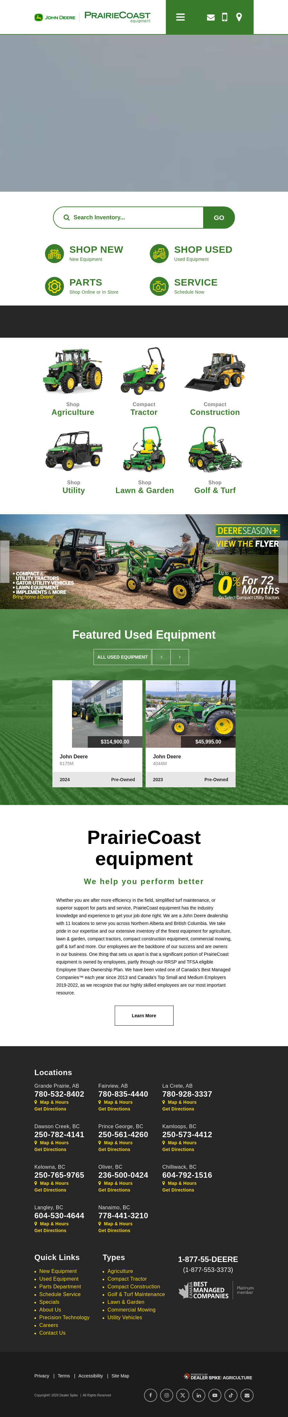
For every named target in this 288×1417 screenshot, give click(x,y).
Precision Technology (64, 1317)
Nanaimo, (114, 1207)
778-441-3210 (123, 1216)
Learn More (144, 1015)
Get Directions (50, 1108)
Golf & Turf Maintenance (136, 1294)
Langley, (48, 1207)
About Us (50, 1309)
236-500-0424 (123, 1175)
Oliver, (110, 1167)
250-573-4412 (187, 1134)
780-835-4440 (123, 1094)
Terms (64, 1375)
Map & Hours (51, 1102)
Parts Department (60, 1286)
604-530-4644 (59, 1216)
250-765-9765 (59, 1175)
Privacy (41, 1375)
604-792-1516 (187, 1175)
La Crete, (177, 1086)
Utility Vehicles (125, 1317)
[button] (5, 561)
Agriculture (120, 1271)
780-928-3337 (187, 1094)
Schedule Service (60, 1294)
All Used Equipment (122, 657)
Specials (49, 1302)
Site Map (120, 1375)
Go (219, 217)
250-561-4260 (123, 1134)
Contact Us (52, 1333)
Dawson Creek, (57, 1126)
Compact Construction (134, 1286)
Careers (48, 1325)
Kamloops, (179, 1126)
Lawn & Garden (126, 1302)
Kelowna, (49, 1167)
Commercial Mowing (132, 1309)
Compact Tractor (127, 1279)
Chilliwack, (179, 1167)
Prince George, (120, 1126)
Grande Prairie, (56, 1086)
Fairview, (113, 1086)
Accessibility (90, 1375)
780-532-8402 (59, 1094)
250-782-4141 (59, 1134)
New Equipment (58, 1271)
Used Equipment (58, 1279)
